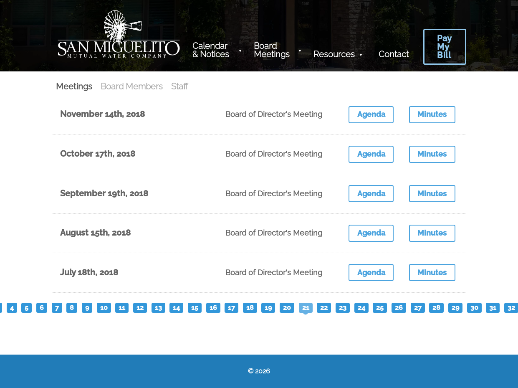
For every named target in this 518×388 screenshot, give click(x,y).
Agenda (371, 114)
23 (342, 308)
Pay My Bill (444, 46)
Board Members (132, 86)
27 (418, 308)
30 (474, 308)
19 (268, 308)
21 (305, 308)
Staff (179, 86)
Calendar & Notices (210, 50)
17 (231, 308)
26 (399, 308)
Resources (334, 54)
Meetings (74, 86)
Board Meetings (272, 50)
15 (194, 308)
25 (380, 308)
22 (324, 308)
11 (122, 308)
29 (455, 308)
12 (140, 308)
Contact (394, 54)
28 (436, 308)
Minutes (432, 114)
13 (158, 308)
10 (104, 308)
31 (492, 308)
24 (361, 308)
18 (250, 308)
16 (213, 308)
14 (176, 308)
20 (287, 308)
